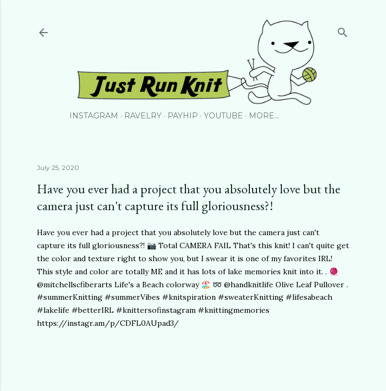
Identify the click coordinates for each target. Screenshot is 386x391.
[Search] (342, 30)
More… (264, 116)
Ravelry (143, 116)
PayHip (183, 116)
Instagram (93, 116)
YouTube (223, 116)
